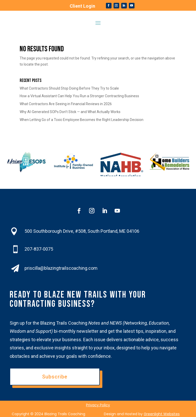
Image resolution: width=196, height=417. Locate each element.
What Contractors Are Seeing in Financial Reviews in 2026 (66, 104)
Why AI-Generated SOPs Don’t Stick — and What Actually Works (70, 112)
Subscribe (54, 377)
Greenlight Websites (162, 413)
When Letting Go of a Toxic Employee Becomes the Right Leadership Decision (81, 120)
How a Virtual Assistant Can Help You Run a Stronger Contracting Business (79, 96)
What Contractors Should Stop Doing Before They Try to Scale (69, 88)
